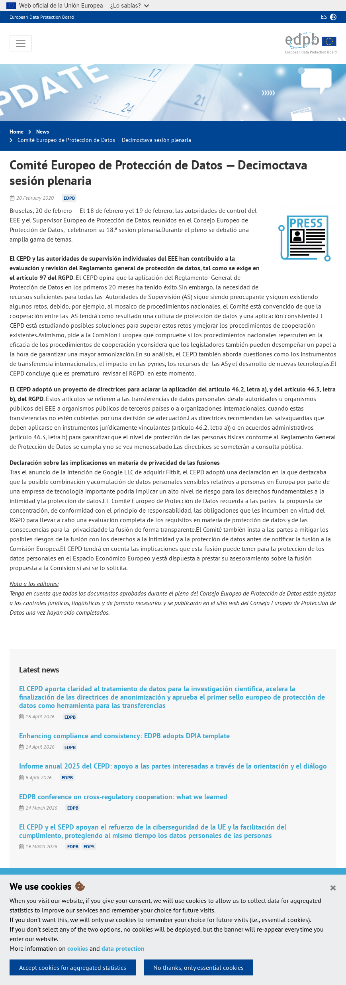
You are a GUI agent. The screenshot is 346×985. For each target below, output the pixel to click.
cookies (77, 948)
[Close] (333, 887)
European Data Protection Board (42, 17)
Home (16, 131)
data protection (123, 948)
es (324, 16)
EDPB (69, 198)
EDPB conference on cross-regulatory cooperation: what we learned (123, 796)
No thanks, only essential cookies (198, 967)
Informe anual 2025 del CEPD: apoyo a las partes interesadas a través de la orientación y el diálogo (173, 766)
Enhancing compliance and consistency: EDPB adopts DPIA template (124, 735)
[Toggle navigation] (21, 43)
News (42, 131)
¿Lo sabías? (129, 5)
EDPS (89, 846)
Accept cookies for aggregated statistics (72, 967)
